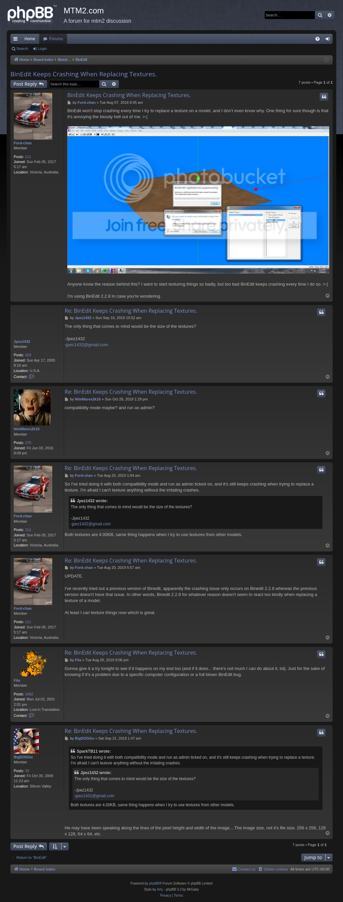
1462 (29, 694)
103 (28, 355)
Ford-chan (23, 143)
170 (28, 443)
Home (29, 38)
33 (27, 771)
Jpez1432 (22, 342)
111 (28, 157)
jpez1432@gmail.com (87, 344)
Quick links (16, 40)
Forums (56, 38)
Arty (160, 889)
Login (42, 49)
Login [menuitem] (329, 40)
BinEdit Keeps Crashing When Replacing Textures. (83, 74)
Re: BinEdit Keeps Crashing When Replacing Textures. (131, 310)
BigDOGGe (23, 757)
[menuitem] (318, 39)
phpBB (154, 883)
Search (22, 49)
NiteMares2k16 (27, 429)
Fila (17, 680)
